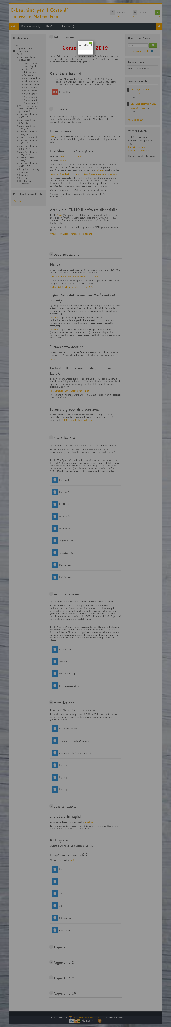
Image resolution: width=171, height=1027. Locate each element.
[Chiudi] (90, 43)
